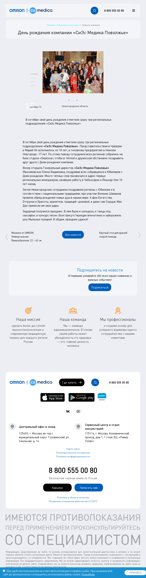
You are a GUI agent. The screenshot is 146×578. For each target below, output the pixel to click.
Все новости (73, 234)
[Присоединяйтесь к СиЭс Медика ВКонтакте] (68, 411)
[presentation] (69, 100)
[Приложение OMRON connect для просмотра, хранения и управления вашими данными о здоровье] (102, 397)
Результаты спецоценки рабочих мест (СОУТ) (73, 501)
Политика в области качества (73, 497)
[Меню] (133, 10)
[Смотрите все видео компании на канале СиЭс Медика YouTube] (78, 411)
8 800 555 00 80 (73, 470)
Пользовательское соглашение (73, 452)
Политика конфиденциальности (73, 456)
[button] (34, 73)
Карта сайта (73, 448)
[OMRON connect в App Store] (52, 397)
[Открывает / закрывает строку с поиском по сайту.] (94, 10)
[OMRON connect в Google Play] (81, 397)
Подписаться (99, 287)
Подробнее (88, 574)
